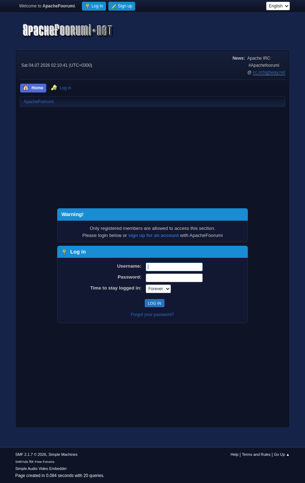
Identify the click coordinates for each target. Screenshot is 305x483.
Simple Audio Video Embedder (41, 468)
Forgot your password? (152, 314)
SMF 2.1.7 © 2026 (30, 454)
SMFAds (21, 462)
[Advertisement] (152, 158)
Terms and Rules (256, 454)
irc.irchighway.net (269, 72)
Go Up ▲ (282, 454)
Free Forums (44, 462)
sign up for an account (153, 235)
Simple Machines (63, 454)
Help (234, 454)
